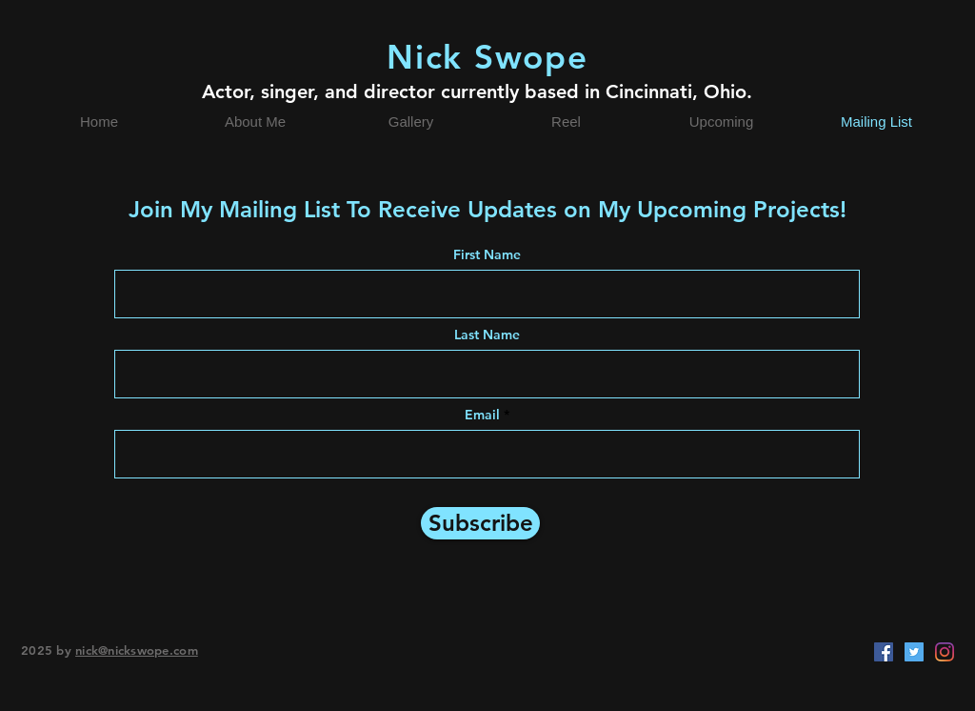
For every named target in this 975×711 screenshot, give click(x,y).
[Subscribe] (480, 523)
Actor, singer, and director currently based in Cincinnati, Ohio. (477, 91)
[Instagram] (944, 651)
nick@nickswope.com (136, 650)
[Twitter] (914, 651)
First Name (487, 254)
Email (482, 414)
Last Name (487, 334)
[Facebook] (883, 651)
